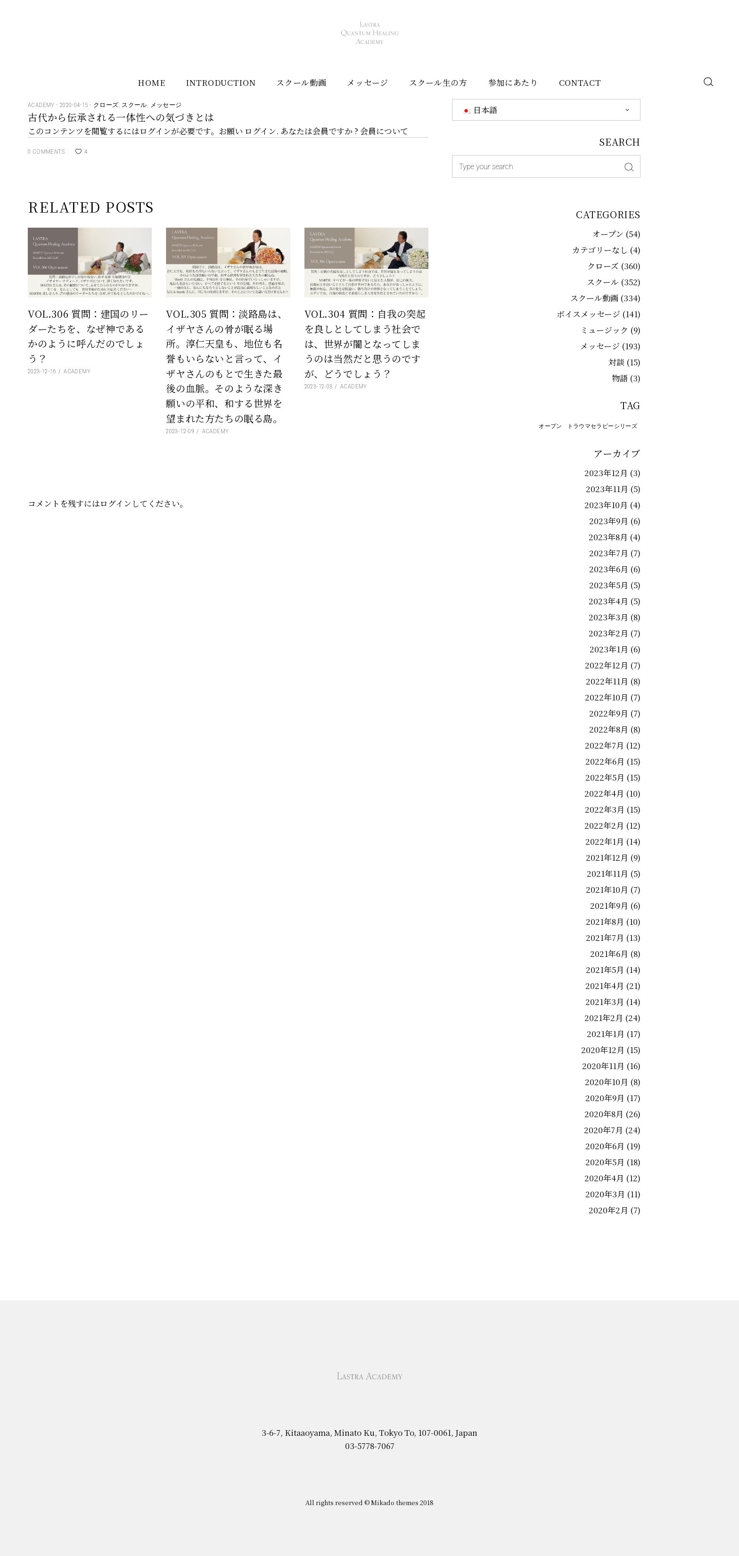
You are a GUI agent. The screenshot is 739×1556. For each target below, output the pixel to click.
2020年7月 (603, 1130)
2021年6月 (609, 953)
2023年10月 (606, 504)
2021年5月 (605, 969)
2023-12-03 (318, 386)
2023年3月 (608, 617)
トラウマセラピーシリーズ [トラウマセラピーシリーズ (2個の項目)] (602, 426)
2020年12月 (602, 1049)
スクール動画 (594, 298)
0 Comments (46, 151)
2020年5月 (604, 1162)
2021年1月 (605, 1033)
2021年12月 (607, 857)
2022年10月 (606, 697)
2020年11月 (603, 1065)
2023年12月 (606, 472)
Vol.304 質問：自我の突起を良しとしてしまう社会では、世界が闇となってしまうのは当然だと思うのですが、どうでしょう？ (365, 343)
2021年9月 (609, 905)
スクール (134, 104)
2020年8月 (604, 1114)
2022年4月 (604, 793)
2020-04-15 (75, 104)
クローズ (106, 104)
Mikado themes (395, 1502)
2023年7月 (608, 553)
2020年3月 (605, 1194)
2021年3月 (604, 1001)
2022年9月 (608, 713)
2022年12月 (606, 665)
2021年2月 (603, 1017)
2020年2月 (608, 1210)
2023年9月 (608, 521)
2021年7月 (605, 937)
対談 (616, 362)
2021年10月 (607, 889)
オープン (608, 233)
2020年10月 (606, 1081)
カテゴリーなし (600, 249)
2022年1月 (604, 841)
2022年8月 (608, 729)
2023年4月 (608, 601)
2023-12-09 (180, 431)
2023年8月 (608, 537)
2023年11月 (607, 488)
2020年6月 (604, 1146)
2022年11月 (607, 681)
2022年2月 (604, 825)
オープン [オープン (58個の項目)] (550, 426)
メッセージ (166, 104)
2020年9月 (604, 1097)
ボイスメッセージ (588, 314)
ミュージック (604, 330)
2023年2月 (608, 633)
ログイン (260, 131)
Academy (42, 104)
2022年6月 (604, 761)
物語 (620, 378)
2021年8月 (605, 921)
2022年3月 (604, 809)
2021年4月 (604, 985)
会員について (384, 131)
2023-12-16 (42, 371)
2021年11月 (607, 873)
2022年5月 (604, 777)
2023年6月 (608, 569)
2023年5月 (608, 585)
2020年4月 (604, 1178)
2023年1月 (609, 649)
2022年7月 (604, 745)
